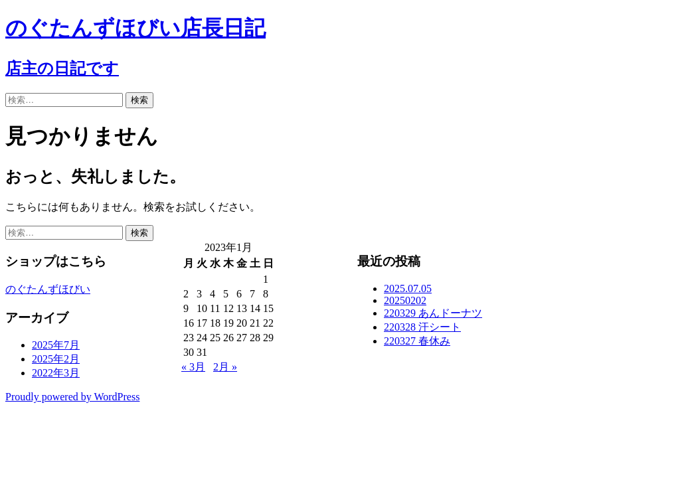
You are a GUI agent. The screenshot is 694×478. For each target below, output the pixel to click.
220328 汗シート (422, 327)
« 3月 (193, 366)
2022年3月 (56, 372)
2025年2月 (56, 358)
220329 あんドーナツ (433, 313)
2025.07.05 (408, 288)
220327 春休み (417, 341)
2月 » (225, 366)
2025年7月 (56, 345)
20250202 (405, 300)
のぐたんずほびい (47, 289)
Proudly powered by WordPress (72, 396)
